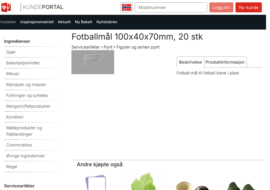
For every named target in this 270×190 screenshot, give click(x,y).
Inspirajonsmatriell (37, 22)
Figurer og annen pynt (138, 47)
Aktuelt (64, 22)
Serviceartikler (85, 47)
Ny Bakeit (83, 22)
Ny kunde (248, 7)
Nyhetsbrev (107, 22)
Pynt (108, 47)
